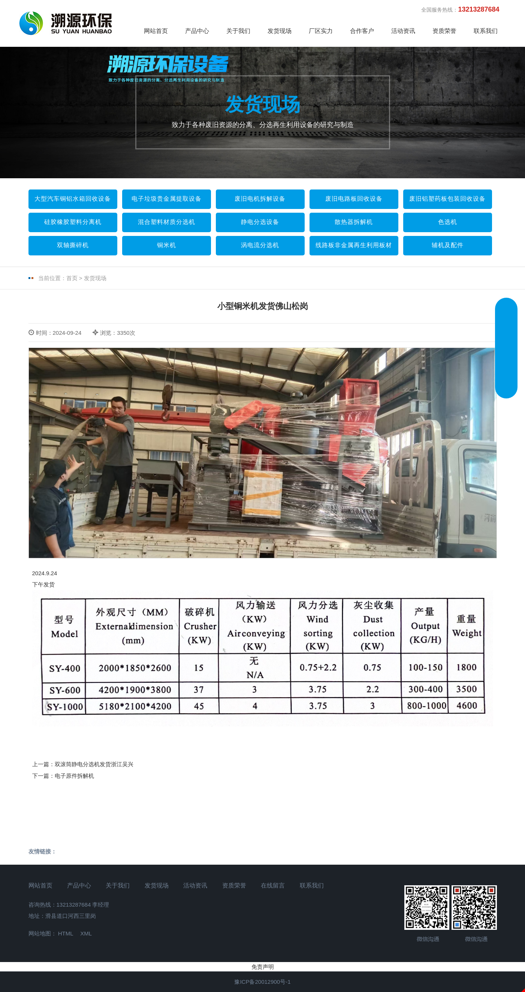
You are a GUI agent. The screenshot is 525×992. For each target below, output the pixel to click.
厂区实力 (321, 31)
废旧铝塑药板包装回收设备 (447, 198)
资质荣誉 (444, 31)
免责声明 (262, 967)
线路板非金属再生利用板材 (354, 245)
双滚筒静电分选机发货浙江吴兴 (94, 764)
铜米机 (166, 245)
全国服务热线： (463, 9)
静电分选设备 (260, 222)
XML (86, 933)
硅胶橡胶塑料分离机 (73, 222)
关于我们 (238, 31)
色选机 (447, 222)
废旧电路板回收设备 (354, 198)
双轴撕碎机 (73, 245)
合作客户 (362, 31)
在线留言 (273, 885)
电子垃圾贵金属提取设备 (167, 198)
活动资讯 (403, 31)
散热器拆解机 (354, 222)
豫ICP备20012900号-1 (262, 982)
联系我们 (486, 31)
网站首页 (156, 31)
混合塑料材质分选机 (166, 222)
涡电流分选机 (260, 245)
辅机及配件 (448, 245)
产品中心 (197, 31)
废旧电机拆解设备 (260, 198)
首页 (72, 278)
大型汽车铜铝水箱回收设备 (72, 198)
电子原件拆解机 (74, 776)
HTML (65, 933)
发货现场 (280, 31)
